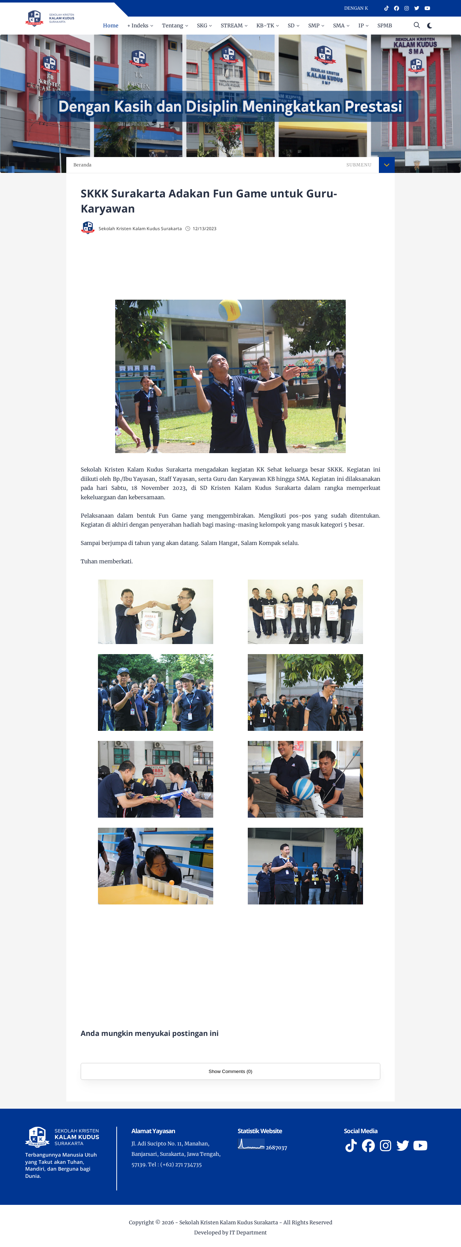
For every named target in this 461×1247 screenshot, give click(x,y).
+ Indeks (137, 25)
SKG (202, 25)
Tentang (172, 25)
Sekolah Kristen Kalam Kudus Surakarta (228, 1222)
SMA (339, 25)
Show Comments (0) (230, 1071)
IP (361, 25)
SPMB (384, 25)
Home (110, 25)
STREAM (232, 25)
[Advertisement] (245, 265)
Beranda (82, 164)
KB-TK (265, 25)
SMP (313, 25)
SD (291, 25)
